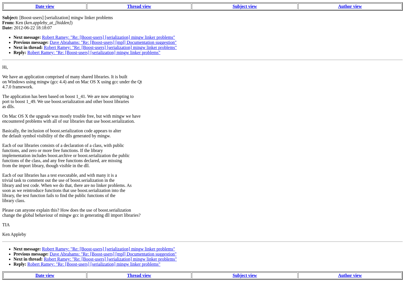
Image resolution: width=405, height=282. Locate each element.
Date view (44, 6)
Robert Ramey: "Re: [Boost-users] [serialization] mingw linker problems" (108, 37)
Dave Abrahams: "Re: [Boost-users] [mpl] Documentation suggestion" (113, 42)
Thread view (139, 6)
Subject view (245, 6)
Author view (350, 6)
